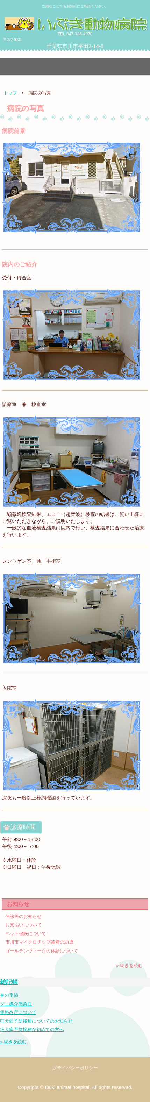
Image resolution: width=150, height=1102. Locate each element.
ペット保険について (25, 933)
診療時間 (23, 827)
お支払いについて (23, 924)
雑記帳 (9, 982)
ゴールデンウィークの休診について (41, 950)
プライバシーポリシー (75, 1068)
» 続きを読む (129, 965)
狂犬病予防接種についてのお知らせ (36, 1021)
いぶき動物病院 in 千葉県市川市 (75, 22)
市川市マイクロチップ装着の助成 (39, 942)
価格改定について (18, 1012)
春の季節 (9, 995)
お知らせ (18, 904)
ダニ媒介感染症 (16, 1004)
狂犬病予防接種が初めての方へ (32, 1029)
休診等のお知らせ (23, 916)
